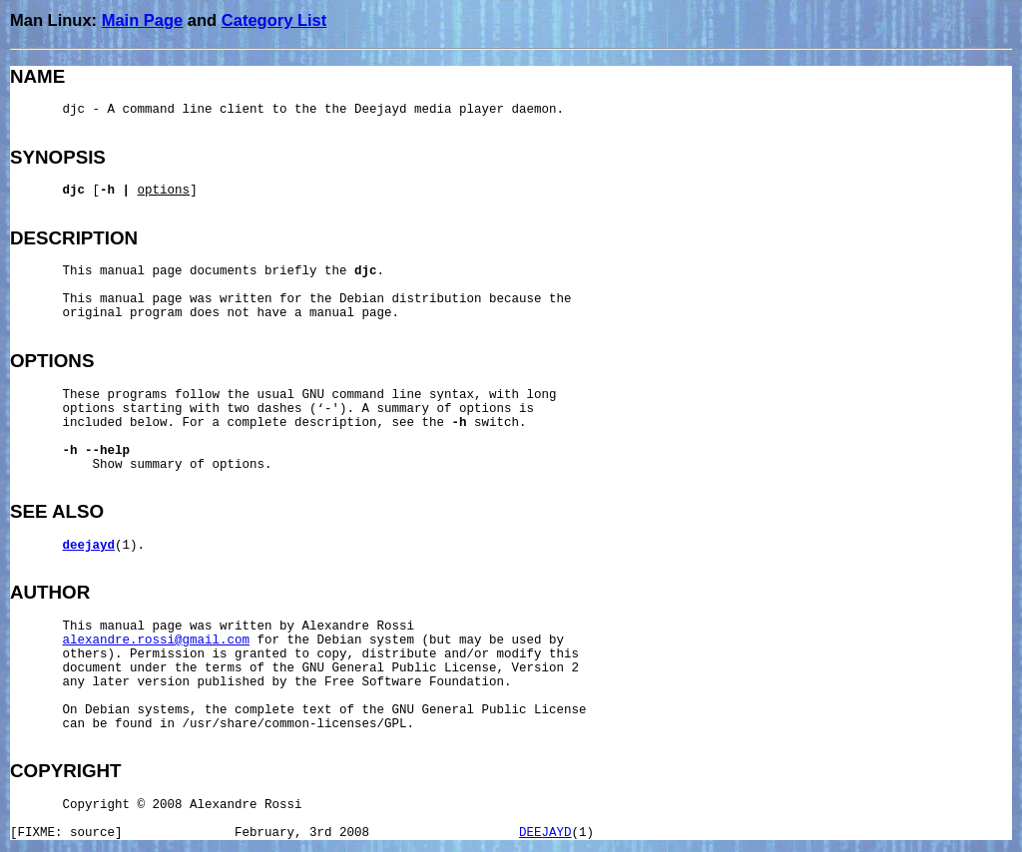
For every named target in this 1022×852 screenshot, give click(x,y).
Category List (274, 20)
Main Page (143, 20)
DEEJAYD (545, 833)
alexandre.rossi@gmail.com (157, 640)
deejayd (89, 546)
